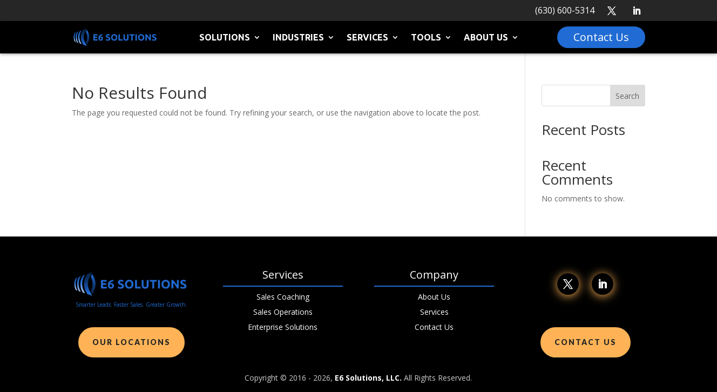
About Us (486, 37)
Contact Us (434, 327)
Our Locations (131, 342)
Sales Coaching (282, 297)
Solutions (224, 37)
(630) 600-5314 (564, 10)
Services (367, 37)
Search (627, 96)
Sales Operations (283, 312)
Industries (298, 37)
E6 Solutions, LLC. (368, 378)
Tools (426, 37)
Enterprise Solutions (282, 327)
